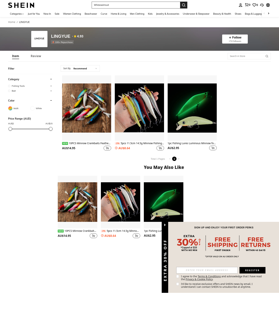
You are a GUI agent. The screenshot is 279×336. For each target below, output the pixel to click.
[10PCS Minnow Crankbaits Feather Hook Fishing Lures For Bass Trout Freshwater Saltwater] (86, 108)
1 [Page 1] (174, 158)
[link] (247, 5)
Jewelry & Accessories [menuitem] (167, 13)
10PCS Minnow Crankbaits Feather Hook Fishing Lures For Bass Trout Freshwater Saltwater (86, 143)
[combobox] (80, 68)
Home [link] (11, 22)
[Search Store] (267, 56)
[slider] (10, 129)
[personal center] (240, 5)
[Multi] (19, 108)
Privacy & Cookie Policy (199, 279)
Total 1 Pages (158, 159)
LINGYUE (60, 36)
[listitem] (63, 42)
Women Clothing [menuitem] (72, 13)
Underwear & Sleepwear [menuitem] (196, 13)
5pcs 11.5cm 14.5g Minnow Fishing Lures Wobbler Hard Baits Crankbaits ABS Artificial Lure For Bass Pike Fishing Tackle (139, 143)
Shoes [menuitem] (238, 13)
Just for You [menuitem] (34, 13)
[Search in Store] (249, 56)
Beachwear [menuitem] (91, 13)
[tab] (15, 56)
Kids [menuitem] (150, 13)
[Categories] (17, 13)
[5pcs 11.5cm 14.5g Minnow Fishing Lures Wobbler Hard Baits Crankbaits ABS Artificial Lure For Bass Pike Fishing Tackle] (139, 108)
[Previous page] (170, 159)
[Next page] (178, 159)
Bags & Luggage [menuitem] (254, 13)
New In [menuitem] (47, 13)
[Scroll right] (268, 13)
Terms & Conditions (209, 276)
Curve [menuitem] (104, 13)
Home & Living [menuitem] (118, 13)
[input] (207, 270)
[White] (41, 108)
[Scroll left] (264, 13)
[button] (136, 5)
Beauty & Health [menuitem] (222, 13)
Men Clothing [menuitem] (137, 13)
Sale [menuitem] (57, 13)
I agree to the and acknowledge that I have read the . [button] (221, 278)
